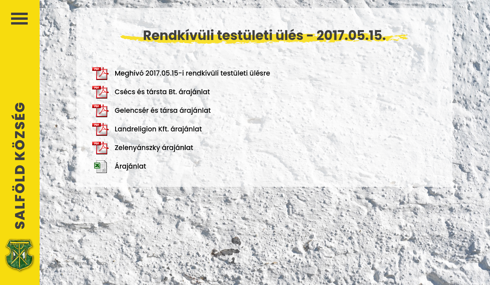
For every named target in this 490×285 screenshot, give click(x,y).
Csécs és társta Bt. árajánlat (151, 92)
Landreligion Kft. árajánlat (147, 129)
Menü (19, 18)
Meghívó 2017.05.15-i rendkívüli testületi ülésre (181, 73)
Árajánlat (119, 166)
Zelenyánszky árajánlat (142, 148)
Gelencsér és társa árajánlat (151, 110)
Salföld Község (20, 166)
